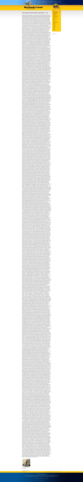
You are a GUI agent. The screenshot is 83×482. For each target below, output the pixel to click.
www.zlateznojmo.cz (52, 476)
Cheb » (54, 18)
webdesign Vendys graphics (41, 480)
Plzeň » (54, 27)
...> (26, 468)
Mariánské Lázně (33, 7)
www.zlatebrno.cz (27, 475)
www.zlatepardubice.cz (36, 476)
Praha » (54, 28)
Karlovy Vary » (55, 19)
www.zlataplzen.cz (42, 476)
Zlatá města (56, 7)
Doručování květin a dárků (45, 478)
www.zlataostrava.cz (30, 476)
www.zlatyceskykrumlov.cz (40, 475)
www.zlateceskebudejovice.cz (33, 475)
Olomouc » (54, 23)
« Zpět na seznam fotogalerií (25, 470)
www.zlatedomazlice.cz (47, 475)
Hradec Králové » (55, 17)
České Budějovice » (55, 12)
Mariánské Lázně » (55, 22)
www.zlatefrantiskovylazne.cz (53, 475)
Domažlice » (54, 14)
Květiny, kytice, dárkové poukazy (38, 478)
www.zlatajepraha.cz (47, 476)
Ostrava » (54, 24)
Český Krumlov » (55, 13)
